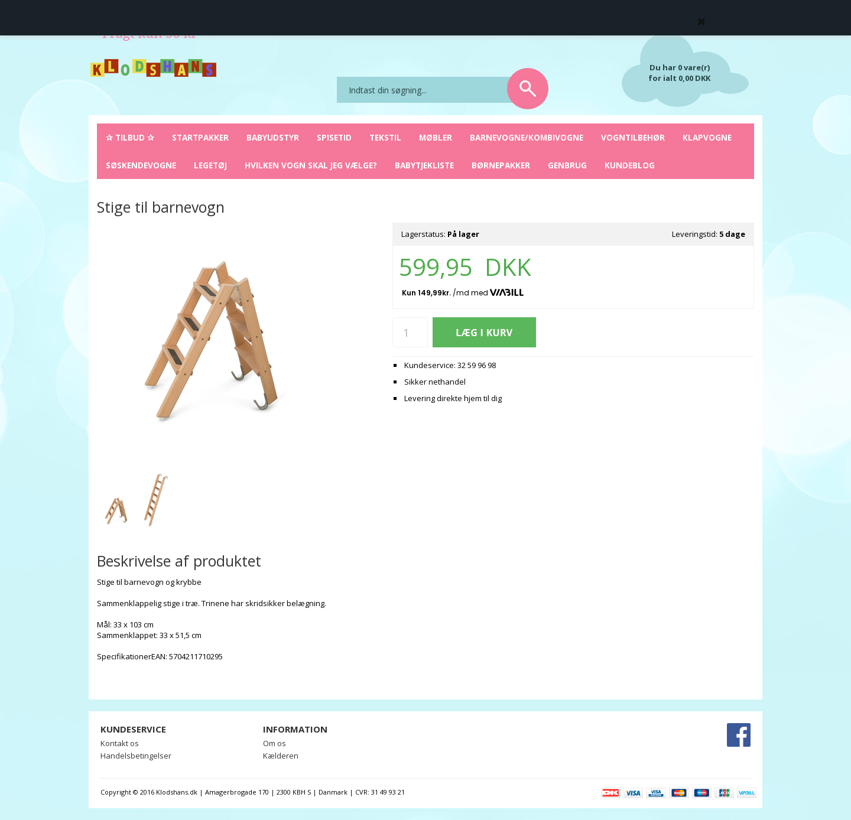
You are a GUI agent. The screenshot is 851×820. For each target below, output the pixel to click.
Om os (274, 743)
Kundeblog (630, 165)
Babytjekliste (424, 165)
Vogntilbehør (633, 137)
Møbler (435, 137)
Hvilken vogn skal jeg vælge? (311, 165)
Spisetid (334, 137)
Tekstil (385, 137)
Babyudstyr (272, 137)
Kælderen (280, 755)
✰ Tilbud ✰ (130, 137)
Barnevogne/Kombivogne (526, 137)
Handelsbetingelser (135, 755)
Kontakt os (119, 743)
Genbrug (567, 165)
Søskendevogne (141, 165)
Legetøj (210, 165)
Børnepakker (501, 165)
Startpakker (200, 137)
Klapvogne (707, 137)
